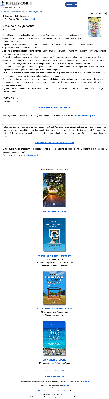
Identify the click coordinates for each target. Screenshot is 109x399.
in (54, 143)
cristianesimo (16, 12)
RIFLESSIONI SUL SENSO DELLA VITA (54, 309)
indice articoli (29, 19)
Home (3, 12)
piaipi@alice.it (32, 155)
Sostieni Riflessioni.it (54, 376)
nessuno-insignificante (34, 12)
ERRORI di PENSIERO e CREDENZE (54, 256)
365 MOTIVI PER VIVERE (54, 360)
